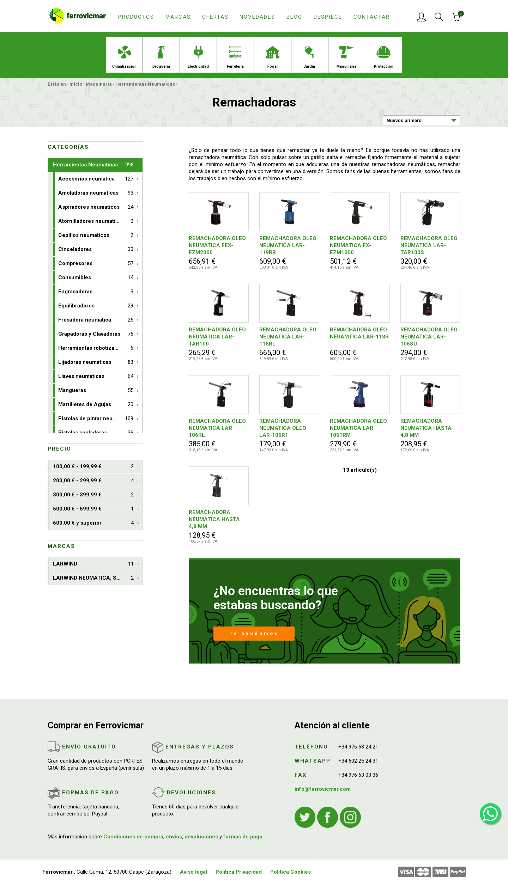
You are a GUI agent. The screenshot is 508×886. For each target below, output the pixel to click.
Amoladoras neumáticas (95, 193)
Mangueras (95, 390)
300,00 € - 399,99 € (93, 495)
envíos (174, 836)
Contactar (371, 17)
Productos (136, 17)
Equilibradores (95, 306)
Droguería (161, 57)
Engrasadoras (95, 292)
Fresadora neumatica (95, 320)
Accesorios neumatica (95, 179)
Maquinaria (346, 57)
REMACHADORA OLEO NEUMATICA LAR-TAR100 (217, 336)
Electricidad (198, 57)
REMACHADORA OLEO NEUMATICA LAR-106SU (429, 336)
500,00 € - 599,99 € (93, 509)
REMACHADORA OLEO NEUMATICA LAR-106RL (217, 428)
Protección (383, 57)
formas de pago (242, 836)
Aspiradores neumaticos (95, 207)
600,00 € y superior (93, 523)
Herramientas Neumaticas (145, 84)
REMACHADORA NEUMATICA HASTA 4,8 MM (426, 428)
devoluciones (201, 836)
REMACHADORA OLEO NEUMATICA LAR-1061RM (358, 428)
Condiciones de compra (133, 836)
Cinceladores (95, 249)
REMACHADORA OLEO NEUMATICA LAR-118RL (287, 336)
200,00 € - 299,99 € (93, 481)
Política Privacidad (239, 872)
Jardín (309, 57)
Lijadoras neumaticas (95, 362)
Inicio (75, 84)
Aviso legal (193, 872)
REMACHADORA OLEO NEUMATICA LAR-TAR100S (429, 245)
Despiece (328, 17)
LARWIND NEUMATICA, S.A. (93, 578)
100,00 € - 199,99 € (93, 466)
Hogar (272, 57)
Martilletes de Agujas (95, 404)
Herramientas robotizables (95, 348)
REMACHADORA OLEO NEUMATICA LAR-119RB (287, 245)
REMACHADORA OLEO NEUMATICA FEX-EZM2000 (217, 245)
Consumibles (95, 278)
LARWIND (93, 564)
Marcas (178, 17)
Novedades (257, 17)
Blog (294, 17)
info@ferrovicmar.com (323, 789)
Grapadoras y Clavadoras (95, 334)
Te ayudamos (254, 633)
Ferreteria (235, 57)
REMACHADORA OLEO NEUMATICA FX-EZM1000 (358, 245)
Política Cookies (290, 872)
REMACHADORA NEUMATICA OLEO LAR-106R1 (282, 428)
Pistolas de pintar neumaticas (95, 419)
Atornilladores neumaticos (95, 221)
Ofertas (215, 17)
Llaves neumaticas (95, 376)
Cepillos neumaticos (95, 235)
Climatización (124, 57)
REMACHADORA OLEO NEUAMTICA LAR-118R (359, 333)
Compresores (95, 263)
